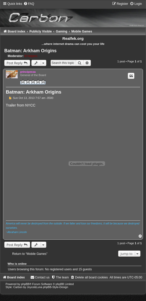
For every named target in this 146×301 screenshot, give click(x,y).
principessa (28, 71)
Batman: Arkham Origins (30, 50)
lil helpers (31, 56)
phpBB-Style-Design (55, 287)
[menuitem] (29, 4)
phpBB (25, 284)
